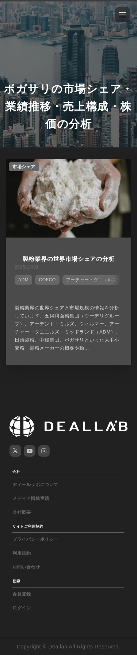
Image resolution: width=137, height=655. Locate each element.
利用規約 (21, 553)
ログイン (21, 607)
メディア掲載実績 (30, 498)
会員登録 (21, 594)
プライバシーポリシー (35, 539)
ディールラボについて (35, 484)
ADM (23, 279)
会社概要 (21, 512)
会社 (16, 472)
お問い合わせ (26, 567)
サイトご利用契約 (27, 526)
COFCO (47, 279)
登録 (16, 581)
